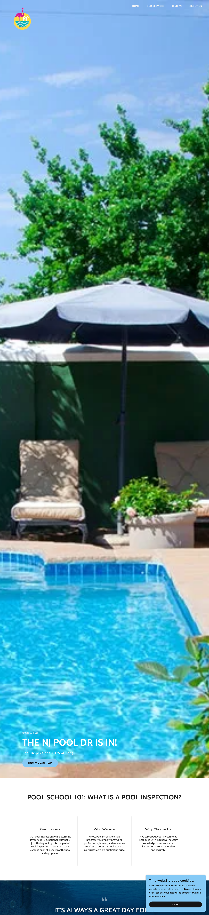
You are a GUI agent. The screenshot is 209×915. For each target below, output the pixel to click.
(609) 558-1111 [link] (30, 732)
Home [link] (135, 6)
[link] (22, 5)
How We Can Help (40, 762)
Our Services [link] (155, 6)
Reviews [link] (176, 6)
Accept (176, 904)
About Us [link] (195, 6)
